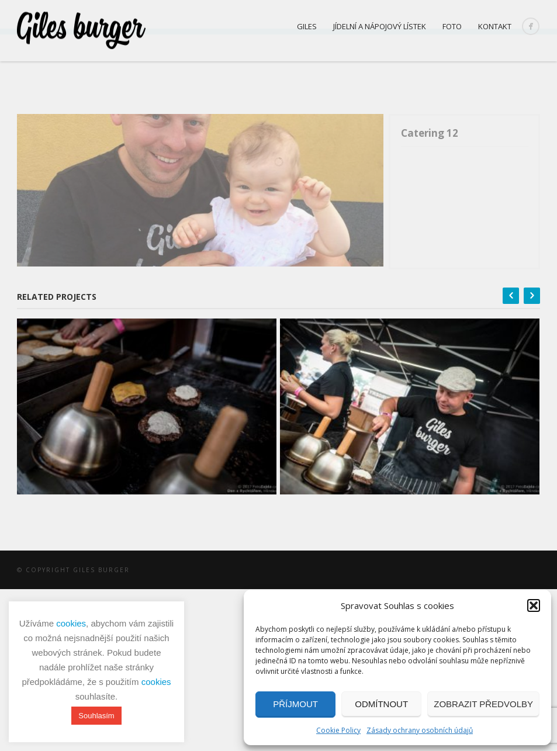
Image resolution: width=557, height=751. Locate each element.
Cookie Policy (338, 730)
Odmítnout (381, 704)
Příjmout (295, 704)
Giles (307, 26)
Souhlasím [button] (96, 715)
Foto (452, 26)
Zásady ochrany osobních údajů (419, 730)
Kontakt (494, 26)
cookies (71, 623)
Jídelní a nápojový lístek (379, 26)
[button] (533, 605)
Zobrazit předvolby (483, 704)
